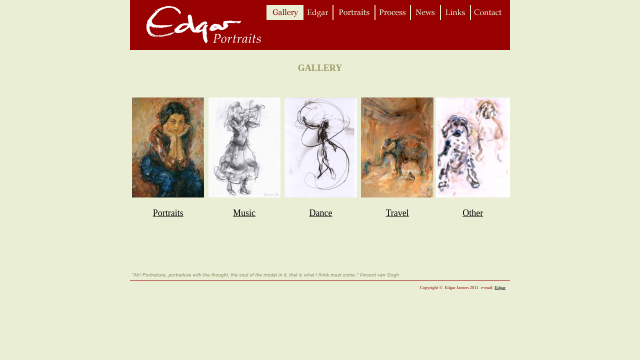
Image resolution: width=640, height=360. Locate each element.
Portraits (168, 213)
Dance (320, 213)
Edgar (500, 287)
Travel (397, 213)
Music (244, 213)
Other (472, 213)
